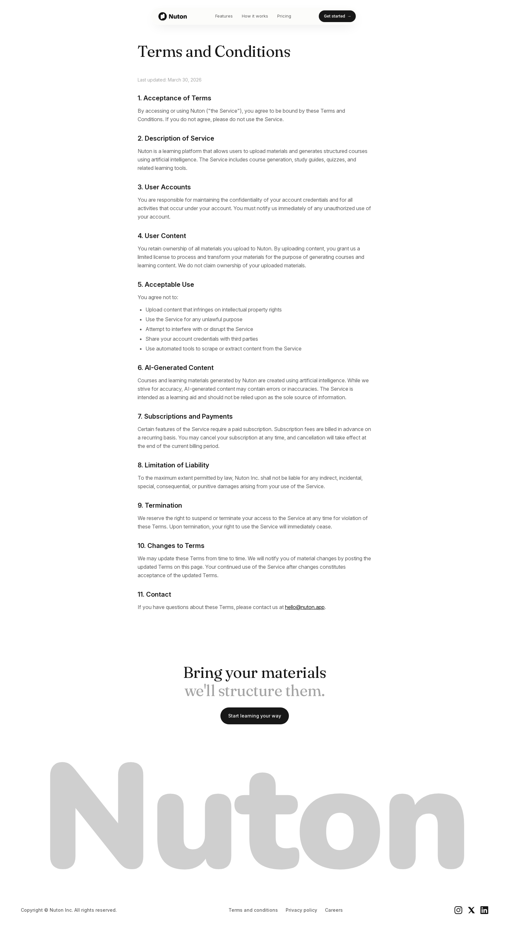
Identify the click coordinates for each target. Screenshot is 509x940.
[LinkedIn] (484, 910)
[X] (471, 910)
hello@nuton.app (305, 607)
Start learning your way (254, 715)
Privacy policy (301, 910)
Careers (334, 910)
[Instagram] (458, 910)
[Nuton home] (173, 16)
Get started (337, 16)
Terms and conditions (253, 910)
